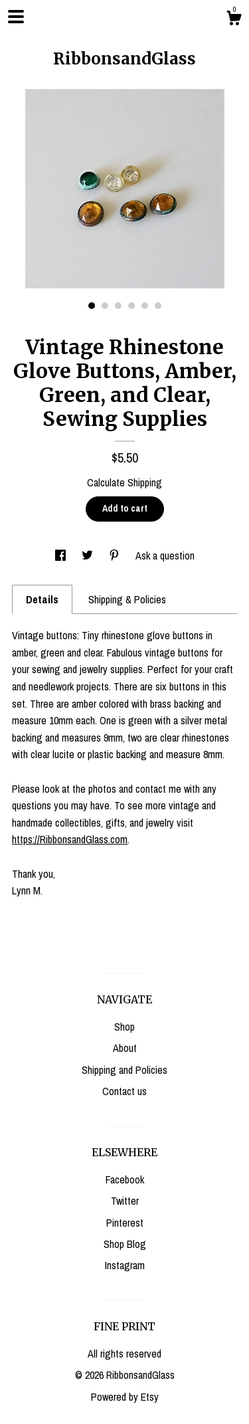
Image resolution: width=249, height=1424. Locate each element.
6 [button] (158, 305)
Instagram (125, 1265)
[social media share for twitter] (89, 555)
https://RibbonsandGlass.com (69, 839)
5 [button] (144, 305)
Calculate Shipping (124, 482)
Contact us (124, 1091)
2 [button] (105, 305)
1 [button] (91, 305)
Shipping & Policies (127, 599)
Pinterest (124, 1222)
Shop (124, 1026)
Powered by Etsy (125, 1396)
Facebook (125, 1179)
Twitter (125, 1200)
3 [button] (118, 305)
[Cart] (233, 20)
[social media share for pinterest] (115, 555)
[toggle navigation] (16, 16)
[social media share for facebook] (61, 555)
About (125, 1048)
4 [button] (131, 305)
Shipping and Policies (124, 1070)
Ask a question (165, 555)
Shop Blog (125, 1244)
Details (42, 599)
